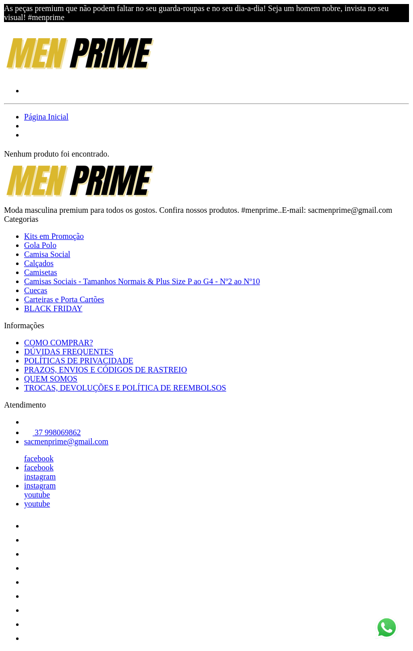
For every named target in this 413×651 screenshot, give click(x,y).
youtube (37, 494)
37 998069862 (52, 432)
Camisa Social (47, 254)
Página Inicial (46, 116)
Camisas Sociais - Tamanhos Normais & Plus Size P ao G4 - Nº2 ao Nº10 (142, 281)
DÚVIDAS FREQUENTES (68, 351)
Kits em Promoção (54, 236)
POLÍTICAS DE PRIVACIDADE (78, 360)
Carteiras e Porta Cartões (64, 299)
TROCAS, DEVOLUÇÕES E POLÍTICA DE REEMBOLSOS (125, 387)
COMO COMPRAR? (58, 342)
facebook (39, 458)
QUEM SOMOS (50, 378)
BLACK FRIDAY (53, 308)
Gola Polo (40, 245)
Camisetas (40, 272)
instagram (40, 476)
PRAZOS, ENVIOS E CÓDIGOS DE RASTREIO (105, 369)
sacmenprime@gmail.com (66, 441)
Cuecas (35, 290)
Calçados (39, 263)
